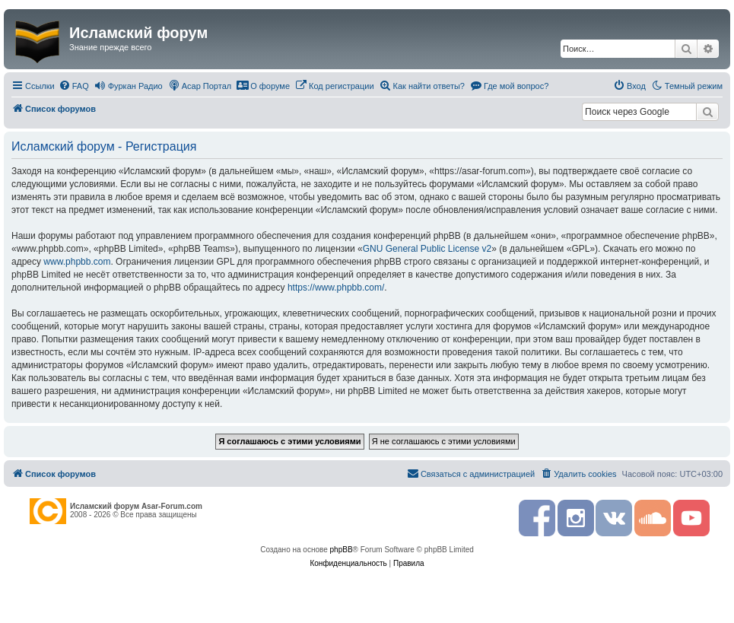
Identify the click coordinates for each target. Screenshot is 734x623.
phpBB (341, 549)
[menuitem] (74, 86)
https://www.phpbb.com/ (336, 287)
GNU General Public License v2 (427, 248)
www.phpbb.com (76, 261)
